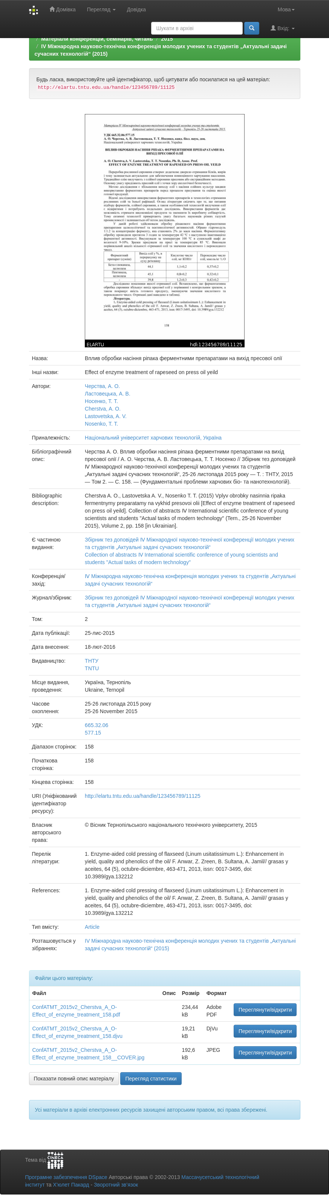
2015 (167, 39)
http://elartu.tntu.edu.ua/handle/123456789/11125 (142, 796)
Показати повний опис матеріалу (74, 1079)
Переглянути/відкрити (265, 1010)
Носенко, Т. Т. (101, 401)
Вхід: (282, 28)
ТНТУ (91, 661)
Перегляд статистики (150, 1079)
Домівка (62, 9)
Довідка (136, 9)
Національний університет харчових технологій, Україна (153, 438)
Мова (286, 9)
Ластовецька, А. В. (107, 394)
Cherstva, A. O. (103, 409)
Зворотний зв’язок (116, 1185)
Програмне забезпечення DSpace (66, 1177)
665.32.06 (96, 725)
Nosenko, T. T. (101, 424)
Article (92, 927)
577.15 (93, 733)
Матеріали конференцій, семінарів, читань (97, 39)
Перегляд (101, 9)
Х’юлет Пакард (71, 1185)
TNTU (92, 668)
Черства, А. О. (102, 386)
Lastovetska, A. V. (106, 416)
